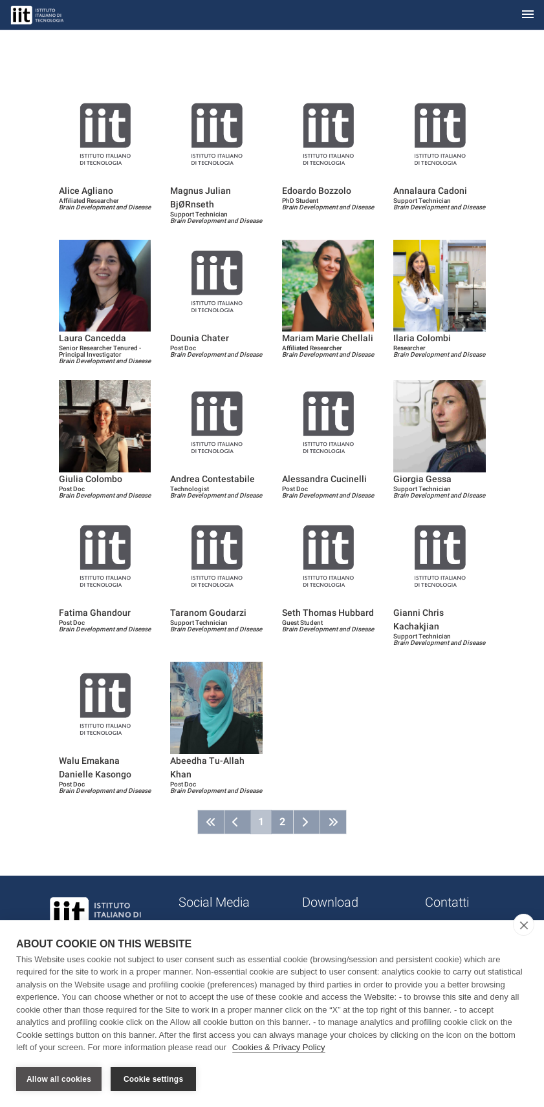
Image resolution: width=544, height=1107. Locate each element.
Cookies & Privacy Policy (278, 1048)
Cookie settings (153, 1079)
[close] (523, 925)
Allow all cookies (59, 1079)
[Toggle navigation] (528, 15)
